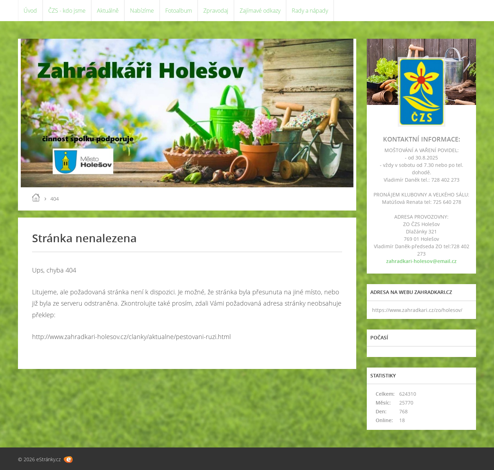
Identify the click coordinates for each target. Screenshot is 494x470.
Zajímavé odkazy (260, 10)
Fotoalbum (178, 10)
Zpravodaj (215, 10)
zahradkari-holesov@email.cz (421, 261)
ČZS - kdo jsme (67, 10)
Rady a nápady (310, 10)
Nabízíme (142, 10)
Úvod (30, 10)
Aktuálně (108, 10)
